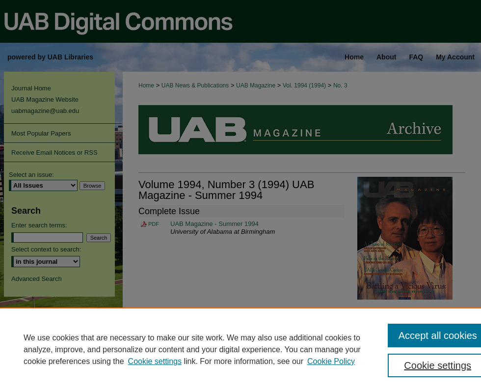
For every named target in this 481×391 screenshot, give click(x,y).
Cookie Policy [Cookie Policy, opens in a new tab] (331, 361)
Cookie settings (155, 361)
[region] (240, 349)
